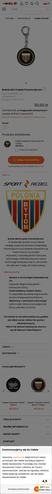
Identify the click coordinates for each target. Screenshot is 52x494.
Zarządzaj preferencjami (18, 489)
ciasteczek (18, 457)
